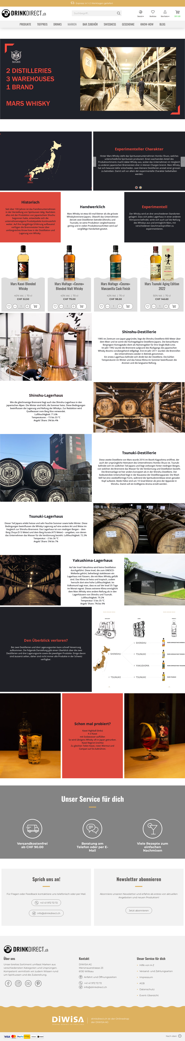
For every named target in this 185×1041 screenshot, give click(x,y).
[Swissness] (110, 25)
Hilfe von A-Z (146, 965)
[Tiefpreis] (42, 25)
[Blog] (162, 25)
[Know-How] (147, 25)
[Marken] (72, 25)
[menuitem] (97, 13)
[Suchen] (119, 13)
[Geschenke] (128, 25)
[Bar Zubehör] (90, 25)
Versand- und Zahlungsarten (156, 971)
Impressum (146, 977)
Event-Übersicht (149, 995)
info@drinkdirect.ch (48, 913)
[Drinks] (57, 25)
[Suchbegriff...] (97, 13)
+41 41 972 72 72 (49, 902)
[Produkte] (25, 25)
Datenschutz (147, 989)
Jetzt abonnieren (139, 910)
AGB (142, 983)
